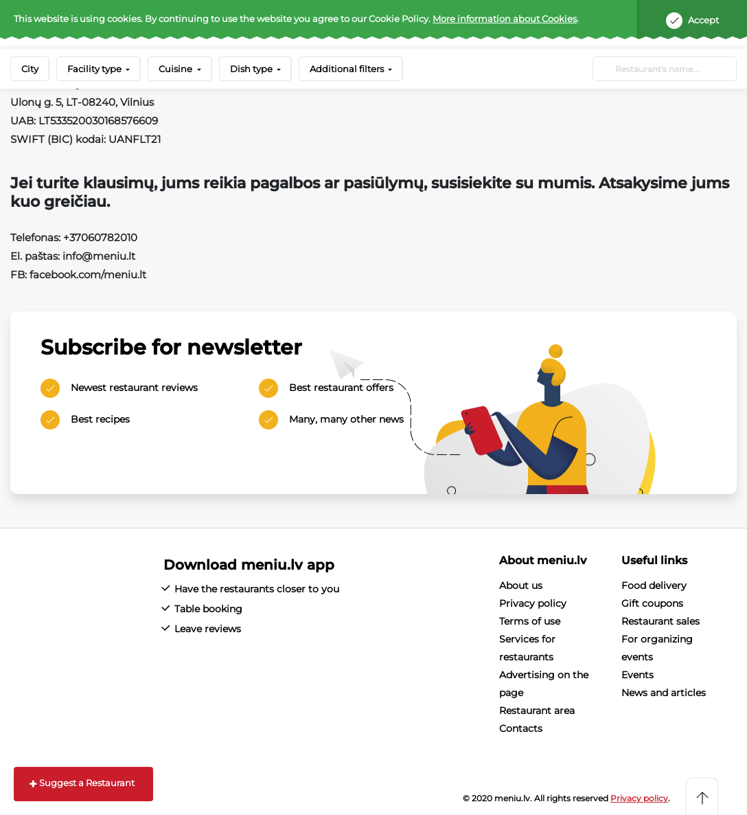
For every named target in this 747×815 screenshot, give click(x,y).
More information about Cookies (505, 18)
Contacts (520, 728)
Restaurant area (537, 710)
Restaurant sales (660, 621)
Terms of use (529, 621)
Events (637, 675)
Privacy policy (532, 603)
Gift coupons (652, 603)
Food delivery (654, 585)
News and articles (663, 692)
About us (520, 585)
